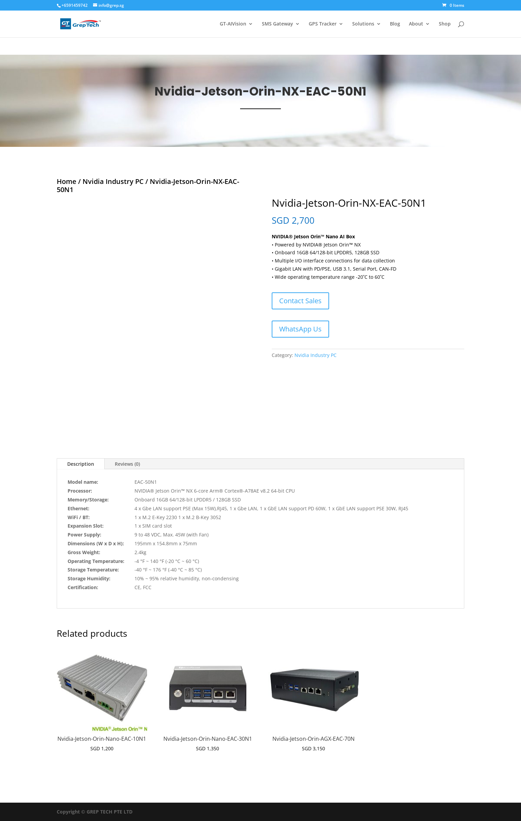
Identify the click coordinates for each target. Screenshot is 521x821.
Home (66, 181)
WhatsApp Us (300, 328)
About (416, 24)
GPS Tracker (323, 24)
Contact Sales (300, 300)
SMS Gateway (277, 24)
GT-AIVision (233, 24)
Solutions (363, 24)
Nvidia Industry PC (113, 181)
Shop (445, 24)
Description (80, 464)
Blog (395, 24)
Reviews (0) (127, 464)
